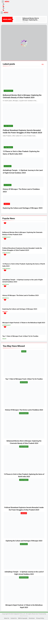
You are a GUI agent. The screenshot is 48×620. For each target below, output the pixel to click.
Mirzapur (6, 204)
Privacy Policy (40, 618)
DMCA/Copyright (22, 618)
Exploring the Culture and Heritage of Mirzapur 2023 (22, 208)
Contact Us (14, 618)
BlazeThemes (24, 616)
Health (4, 339)
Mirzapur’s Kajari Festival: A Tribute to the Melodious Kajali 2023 (23, 322)
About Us (6, 618)
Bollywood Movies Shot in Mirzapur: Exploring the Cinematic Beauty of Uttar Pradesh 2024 (31, 19)
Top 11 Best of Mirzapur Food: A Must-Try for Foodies (20, 336)
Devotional (7, 166)
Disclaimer (32, 618)
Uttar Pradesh (8, 126)
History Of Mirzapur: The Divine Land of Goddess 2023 (20, 295)
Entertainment (8, 91)
